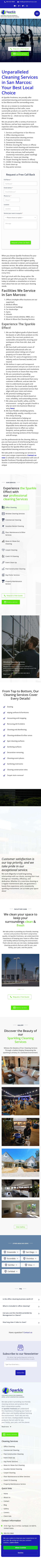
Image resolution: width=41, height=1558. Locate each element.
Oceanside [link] (11, 1252)
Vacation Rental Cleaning (14, 526)
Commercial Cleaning (13, 519)
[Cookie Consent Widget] (20, 1546)
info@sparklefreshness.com (28, 2)
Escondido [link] (11, 1258)
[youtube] (15, 6)
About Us (7, 1497)
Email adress (8, 188)
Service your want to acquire (13, 213)
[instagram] (27, 6)
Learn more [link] (14, 1542)
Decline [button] (20, 1553)
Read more (6, 1427)
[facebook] (18, 6)
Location (6, 205)
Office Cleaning (11, 507)
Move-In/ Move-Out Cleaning (12, 542)
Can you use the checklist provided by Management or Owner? (21, 1314)
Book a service (20, 54)
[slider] (20, 646)
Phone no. (7, 196)
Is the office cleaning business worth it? (21, 1299)
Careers (6, 1512)
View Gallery (20, 1227)
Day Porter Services (12, 575)
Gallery (6, 1509)
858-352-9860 (10, 2)
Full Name (7, 180)
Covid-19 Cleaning (12, 556)
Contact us (27, 1332)
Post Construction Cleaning (15, 568)
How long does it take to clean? (21, 1322)
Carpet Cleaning (11, 550)
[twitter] (23, 6)
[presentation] (20, 239)
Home (6, 1494)
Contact (6, 1501)
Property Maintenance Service (13, 582)
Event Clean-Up (11, 562)
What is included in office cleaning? (21, 1306)
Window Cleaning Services (15, 513)
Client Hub (7, 1516)
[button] (17, 989)
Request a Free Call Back (20, 243)
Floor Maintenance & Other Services (15, 533)
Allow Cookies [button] (20, 1548)
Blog (5, 1505)
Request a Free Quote (19, 49)
